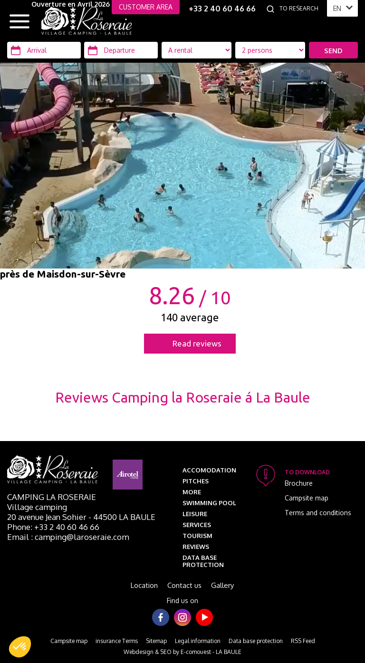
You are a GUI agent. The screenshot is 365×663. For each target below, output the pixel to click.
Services (196, 524)
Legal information (198, 640)
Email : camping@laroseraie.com (68, 537)
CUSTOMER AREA (146, 7)
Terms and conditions (318, 513)
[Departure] (121, 50)
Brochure (299, 483)
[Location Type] (270, 50)
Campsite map (306, 498)
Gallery (222, 585)
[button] (20, 646)
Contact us (184, 585)
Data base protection (203, 561)
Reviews (195, 546)
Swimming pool (209, 503)
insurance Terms (117, 640)
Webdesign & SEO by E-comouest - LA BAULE (182, 651)
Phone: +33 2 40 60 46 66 (53, 527)
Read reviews (197, 343)
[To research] (300, 8)
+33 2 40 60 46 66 (222, 8)
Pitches (195, 481)
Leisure (194, 514)
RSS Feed (303, 640)
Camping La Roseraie (51, 497)
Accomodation (209, 470)
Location (144, 585)
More (191, 492)
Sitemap (156, 640)
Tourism (197, 535)
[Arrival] (44, 50)
